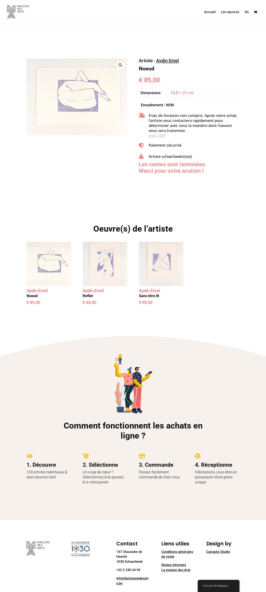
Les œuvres (230, 12)
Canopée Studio (218, 552)
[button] (120, 65)
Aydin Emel (167, 60)
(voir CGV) (157, 135)
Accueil (209, 12)
